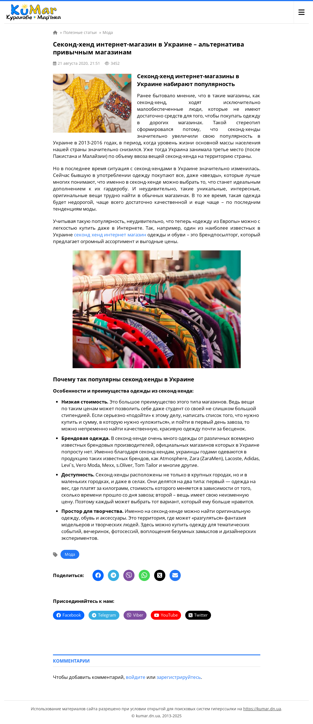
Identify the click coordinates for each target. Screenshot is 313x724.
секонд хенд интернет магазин (110, 234)
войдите (135, 677)
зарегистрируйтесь (179, 677)
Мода (70, 554)
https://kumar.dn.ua (262, 708)
